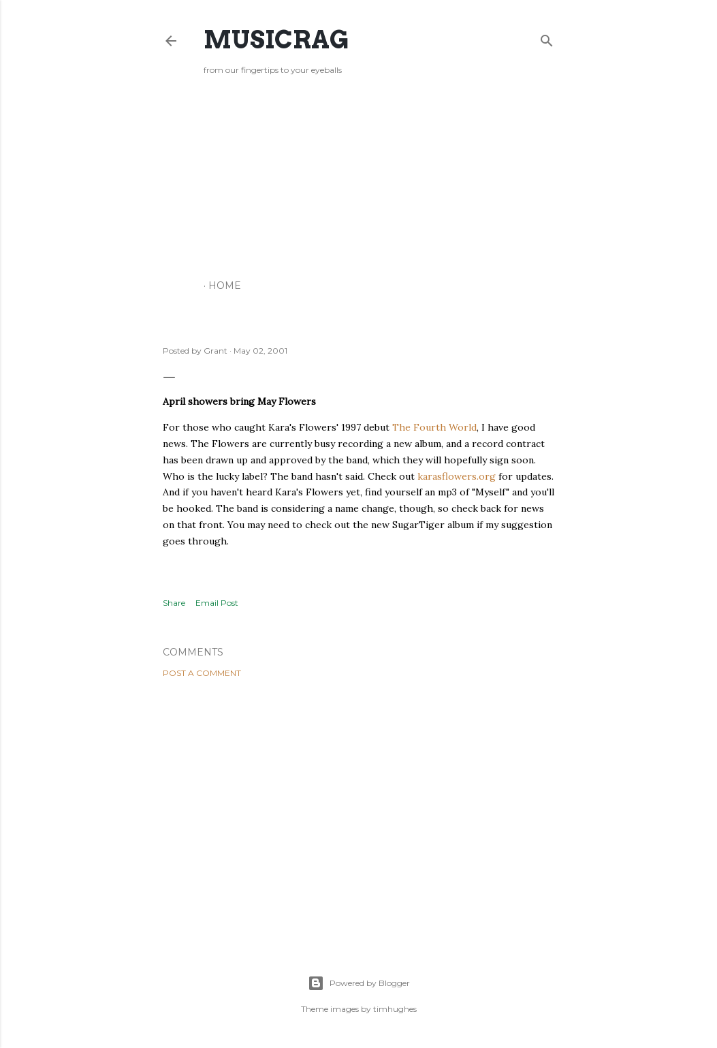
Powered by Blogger (359, 983)
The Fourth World (434, 427)
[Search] (547, 38)
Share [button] (174, 603)
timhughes (395, 1009)
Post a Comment (202, 673)
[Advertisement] (359, 180)
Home (224, 285)
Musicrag (276, 40)
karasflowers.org (456, 476)
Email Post (216, 603)
